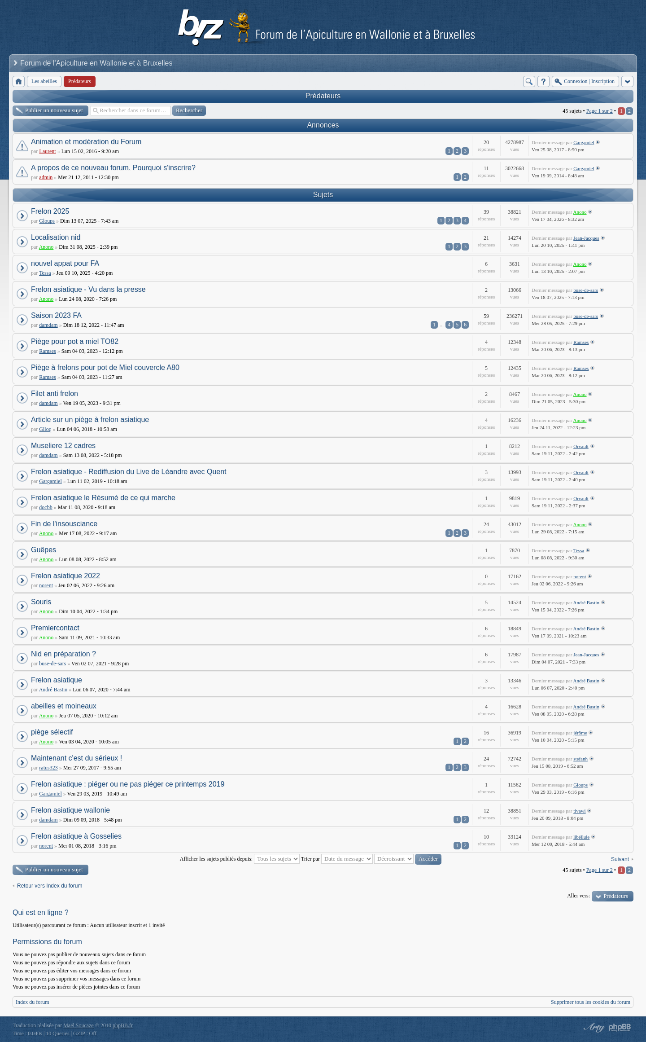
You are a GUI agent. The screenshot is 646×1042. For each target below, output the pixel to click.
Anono (580, 212)
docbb (45, 507)
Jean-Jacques (586, 238)
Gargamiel (583, 142)
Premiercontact (55, 628)
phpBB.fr (123, 1025)
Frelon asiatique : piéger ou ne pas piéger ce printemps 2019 (127, 784)
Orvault (581, 446)
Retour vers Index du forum (49, 885)
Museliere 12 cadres (63, 445)
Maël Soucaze (78, 1025)
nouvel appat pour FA (65, 263)
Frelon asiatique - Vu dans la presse (88, 289)
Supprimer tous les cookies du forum (590, 1002)
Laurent (47, 151)
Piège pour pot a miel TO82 (74, 341)
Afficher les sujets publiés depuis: (240, 859)
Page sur (599, 111)
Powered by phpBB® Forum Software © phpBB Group (620, 1027)
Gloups (47, 221)
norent (46, 585)
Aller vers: (578, 896)
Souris (41, 602)
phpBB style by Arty (593, 1027)
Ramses (47, 351)
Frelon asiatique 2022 (65, 576)
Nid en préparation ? (63, 654)
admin (45, 177)
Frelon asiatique (56, 680)
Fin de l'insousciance (64, 524)
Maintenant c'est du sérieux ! (76, 758)
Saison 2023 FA (56, 315)
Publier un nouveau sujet (54, 110)
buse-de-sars (585, 290)
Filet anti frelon (54, 393)
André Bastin (586, 602)
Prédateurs (323, 96)
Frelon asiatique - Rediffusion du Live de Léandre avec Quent (129, 471)
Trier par (337, 859)
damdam (48, 325)
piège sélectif (52, 732)
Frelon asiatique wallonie (70, 810)
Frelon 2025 (50, 211)
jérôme (580, 732)
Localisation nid (55, 237)
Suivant (620, 859)
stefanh (580, 758)
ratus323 (48, 768)
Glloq (45, 429)
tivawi (579, 810)
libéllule (581, 837)
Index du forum (32, 1002)
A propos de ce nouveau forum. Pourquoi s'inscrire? (113, 167)
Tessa (45, 273)
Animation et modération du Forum (86, 141)
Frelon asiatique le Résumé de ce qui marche (103, 497)
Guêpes (43, 550)
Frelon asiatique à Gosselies (76, 836)
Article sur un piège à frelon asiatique (90, 419)
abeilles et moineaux (63, 706)
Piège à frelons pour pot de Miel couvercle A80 (105, 367)
